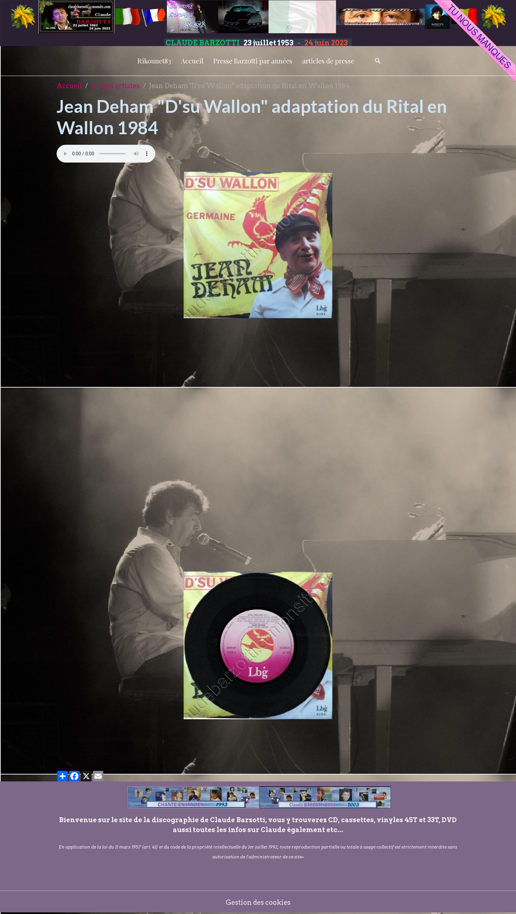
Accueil (192, 60)
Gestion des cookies (258, 902)
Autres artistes (115, 86)
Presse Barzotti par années (252, 60)
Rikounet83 (154, 60)
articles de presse (328, 60)
